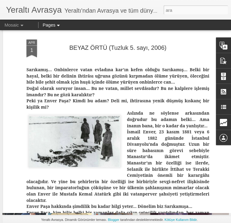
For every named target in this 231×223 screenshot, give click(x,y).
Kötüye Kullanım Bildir (181, 219)
